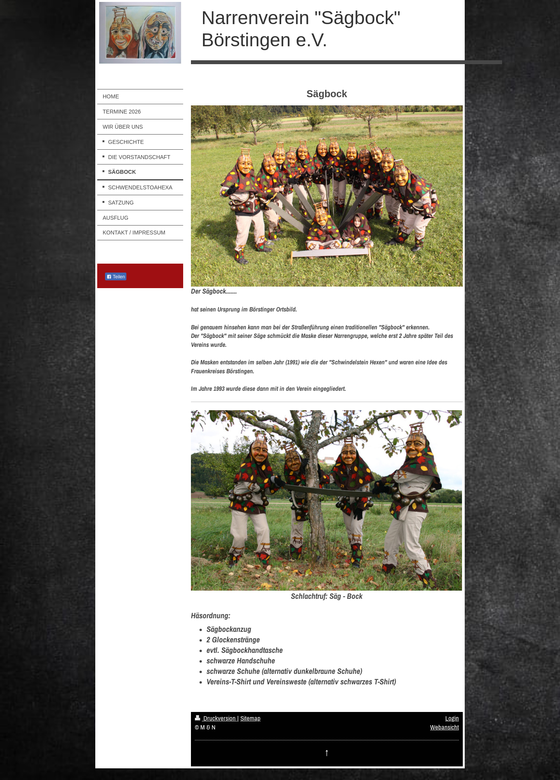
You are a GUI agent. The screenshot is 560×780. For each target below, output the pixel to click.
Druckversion (216, 718)
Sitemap (250, 718)
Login (452, 718)
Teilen (116, 277)
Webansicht (444, 727)
